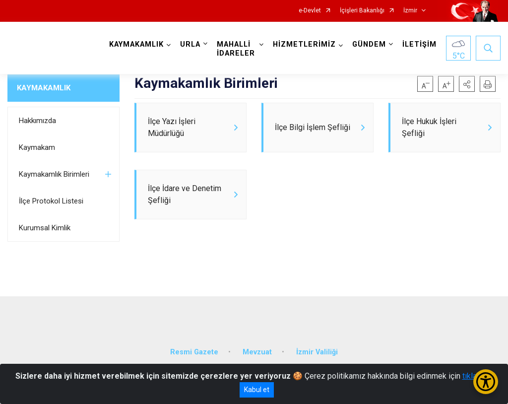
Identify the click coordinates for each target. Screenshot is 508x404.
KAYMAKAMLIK (43, 87)
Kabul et (256, 390)
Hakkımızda (37, 120)
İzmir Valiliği (317, 352)
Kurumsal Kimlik (44, 227)
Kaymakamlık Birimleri (54, 174)
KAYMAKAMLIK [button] (136, 44)
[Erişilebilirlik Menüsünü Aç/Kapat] (485, 381)
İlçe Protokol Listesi (51, 201)
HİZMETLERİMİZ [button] (304, 44)
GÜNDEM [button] (369, 44)
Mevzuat (257, 352)
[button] (467, 84)
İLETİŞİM (419, 44)
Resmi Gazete (194, 352)
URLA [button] (190, 44)
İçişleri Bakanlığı (362, 10)
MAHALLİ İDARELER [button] (236, 49)
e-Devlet (310, 10)
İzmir (410, 10)
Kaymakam (37, 147)
